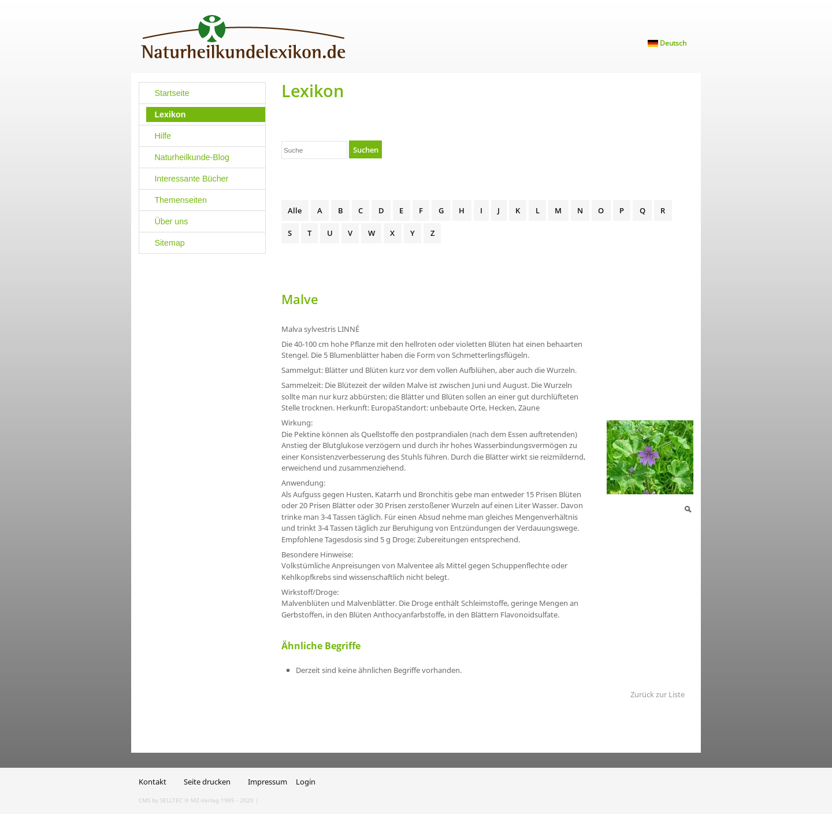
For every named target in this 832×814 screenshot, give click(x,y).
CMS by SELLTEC (161, 800)
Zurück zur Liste (657, 694)
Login (305, 781)
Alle (295, 210)
